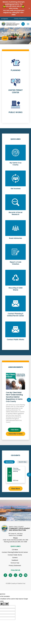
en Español (4, 19)
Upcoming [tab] (9, 462)
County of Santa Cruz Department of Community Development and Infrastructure (15, 508)
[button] (29, 8)
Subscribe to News (15, 434)
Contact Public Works (15, 555)
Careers (15, 558)
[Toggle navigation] (28, 24)
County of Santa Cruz (20, 18)
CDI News (15, 550)
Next (29, 400)
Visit (5, 38)
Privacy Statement (15, 565)
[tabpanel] (15, 36)
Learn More (15, 66)
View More (14, 430)
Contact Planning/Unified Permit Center (15, 552)
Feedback (15, 560)
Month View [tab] (23, 462)
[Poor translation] (6, 603)
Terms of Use (15, 563)
